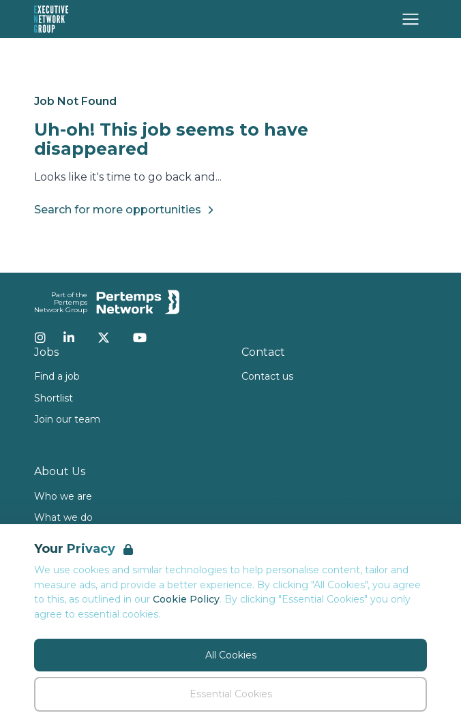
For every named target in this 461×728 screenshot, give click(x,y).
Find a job (57, 376)
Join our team (67, 419)
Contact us (267, 376)
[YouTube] (140, 337)
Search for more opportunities (126, 210)
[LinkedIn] (68, 337)
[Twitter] (103, 337)
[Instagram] (40, 337)
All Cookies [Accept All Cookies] (230, 655)
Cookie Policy (186, 599)
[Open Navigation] (410, 19)
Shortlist (53, 398)
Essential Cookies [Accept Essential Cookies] (231, 694)
